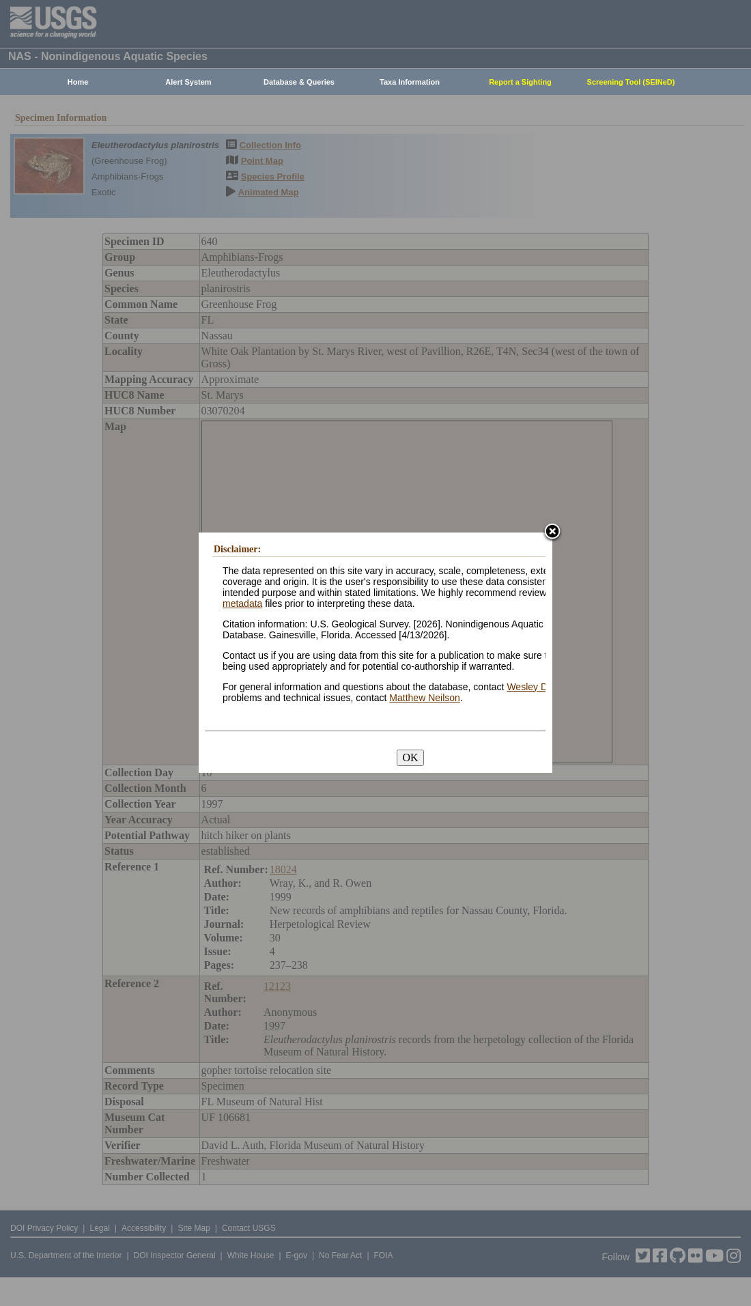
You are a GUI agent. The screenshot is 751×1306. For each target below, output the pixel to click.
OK (410, 757)
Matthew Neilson (424, 697)
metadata (242, 603)
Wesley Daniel (537, 686)
